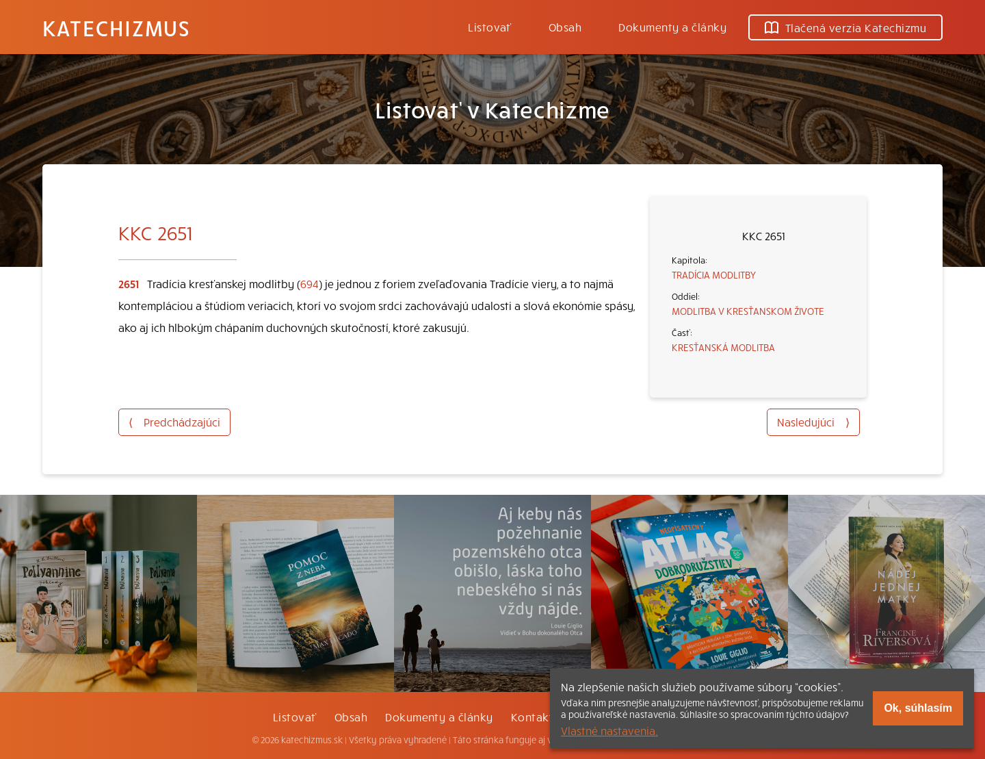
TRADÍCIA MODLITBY (714, 274)
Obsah (565, 27)
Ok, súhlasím (918, 708)
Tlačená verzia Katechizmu (845, 27)
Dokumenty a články (672, 27)
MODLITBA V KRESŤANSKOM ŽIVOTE (748, 311)
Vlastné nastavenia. (609, 730)
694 (309, 283)
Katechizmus (116, 27)
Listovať (490, 27)
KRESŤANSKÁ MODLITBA (723, 347)
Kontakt (532, 716)
